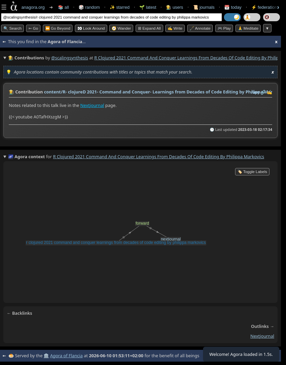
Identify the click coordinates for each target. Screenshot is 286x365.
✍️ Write (175, 28)
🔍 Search (12, 28)
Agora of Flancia (66, 356)
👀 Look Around (91, 28)
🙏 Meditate (248, 28)
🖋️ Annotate (200, 28)
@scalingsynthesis (69, 58)
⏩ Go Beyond (57, 28)
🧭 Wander (121, 28)
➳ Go (33, 28)
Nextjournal (92, 105)
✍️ (269, 92)
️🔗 (263, 92)
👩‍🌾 (11, 92)
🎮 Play (224, 28)
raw (255, 92)
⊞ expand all (149, 28)
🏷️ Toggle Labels (252, 172)
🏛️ (46, 356)
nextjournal (262, 336)
